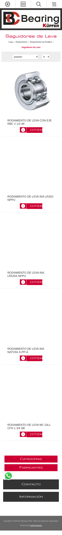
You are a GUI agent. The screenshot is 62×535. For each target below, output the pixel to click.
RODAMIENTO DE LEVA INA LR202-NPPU (30, 198)
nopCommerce (36, 525)
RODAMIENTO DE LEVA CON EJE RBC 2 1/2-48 (29, 122)
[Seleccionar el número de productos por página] (46, 56)
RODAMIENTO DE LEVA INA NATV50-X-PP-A (25, 350)
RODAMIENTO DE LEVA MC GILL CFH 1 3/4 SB (29, 426)
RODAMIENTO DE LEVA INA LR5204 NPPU (25, 274)
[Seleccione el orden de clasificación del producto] (25, 56)
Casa (10, 42)
